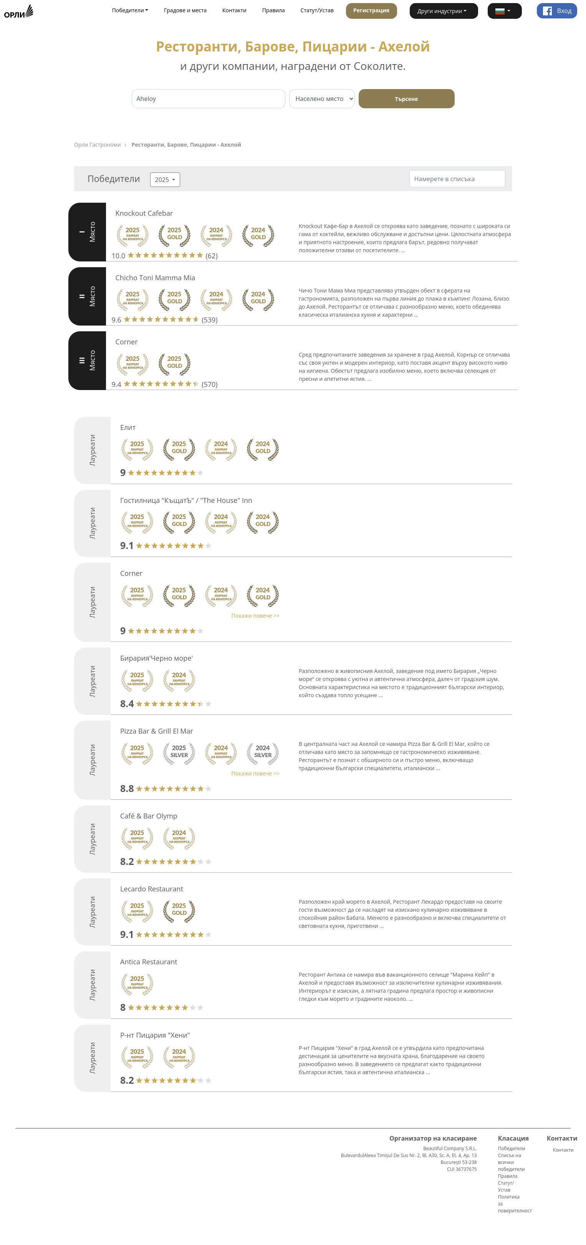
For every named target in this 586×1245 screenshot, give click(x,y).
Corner (127, 341)
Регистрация (371, 10)
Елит (128, 427)
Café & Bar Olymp (148, 815)
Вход (557, 10)
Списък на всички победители (511, 1162)
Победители (511, 1148)
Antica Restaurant (148, 961)
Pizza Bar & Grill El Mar (156, 731)
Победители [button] (128, 10)
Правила (273, 10)
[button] (505, 11)
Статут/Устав (317, 10)
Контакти (234, 10)
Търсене (406, 99)
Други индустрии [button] (439, 11)
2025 (163, 179)
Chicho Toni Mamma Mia (155, 277)
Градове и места (185, 10)
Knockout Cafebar (144, 213)
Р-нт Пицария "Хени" (155, 1035)
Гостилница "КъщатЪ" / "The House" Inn (186, 500)
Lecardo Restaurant (151, 888)
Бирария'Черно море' (156, 658)
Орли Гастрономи (97, 144)
